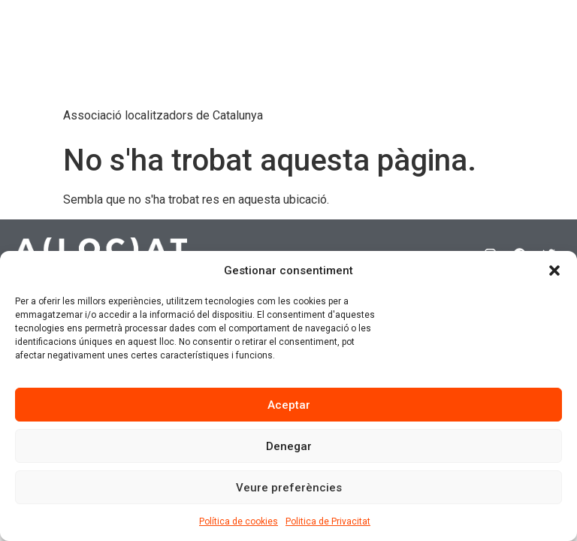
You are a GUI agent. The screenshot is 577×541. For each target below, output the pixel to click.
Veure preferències (289, 487)
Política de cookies (238, 521)
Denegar (289, 446)
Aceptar (288, 405)
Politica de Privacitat (327, 521)
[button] (554, 270)
